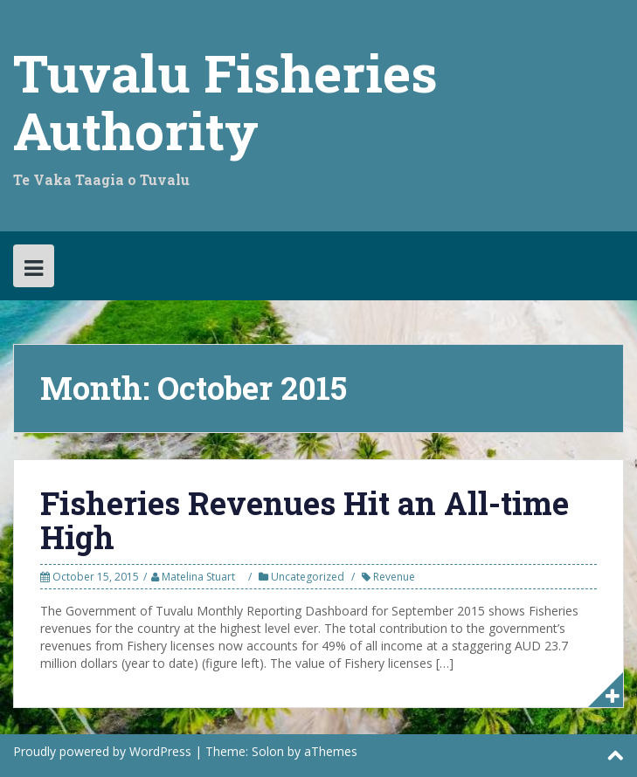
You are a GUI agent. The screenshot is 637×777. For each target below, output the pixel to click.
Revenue (394, 576)
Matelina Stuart (198, 576)
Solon (268, 751)
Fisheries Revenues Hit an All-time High (304, 520)
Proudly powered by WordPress (102, 751)
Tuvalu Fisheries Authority (225, 101)
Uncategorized (307, 576)
